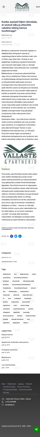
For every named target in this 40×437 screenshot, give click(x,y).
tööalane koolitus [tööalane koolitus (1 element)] (31, 316)
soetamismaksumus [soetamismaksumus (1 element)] (19, 309)
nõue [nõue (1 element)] (9, 298)
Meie (3, 384)
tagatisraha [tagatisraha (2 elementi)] (16, 312)
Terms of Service (23, 387)
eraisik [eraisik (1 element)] (34, 274)
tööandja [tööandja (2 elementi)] (5, 319)
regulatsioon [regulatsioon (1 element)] (6, 305)
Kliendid (29, 384)
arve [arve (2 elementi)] (15, 274)
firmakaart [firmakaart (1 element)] (6, 281)
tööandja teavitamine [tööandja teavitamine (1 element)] (17, 319)
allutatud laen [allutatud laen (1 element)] (7, 274)
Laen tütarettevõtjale (8, 365)
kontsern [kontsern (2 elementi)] (33, 288)
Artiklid (5, 257)
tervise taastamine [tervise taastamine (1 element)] (8, 316)
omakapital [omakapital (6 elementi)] (17, 298)
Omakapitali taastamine (9, 350)
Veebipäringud (7, 45)
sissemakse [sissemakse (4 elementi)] (6, 309)
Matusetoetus (6, 357)
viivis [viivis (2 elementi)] (28, 319)
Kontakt (6, 393)
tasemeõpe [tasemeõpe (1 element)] (26, 312)
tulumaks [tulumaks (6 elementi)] (19, 316)
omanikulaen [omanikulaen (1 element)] (27, 298)
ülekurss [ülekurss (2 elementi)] (25, 323)
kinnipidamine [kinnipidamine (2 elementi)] (7, 288)
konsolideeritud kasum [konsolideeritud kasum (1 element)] (20, 288)
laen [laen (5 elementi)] (4, 291)
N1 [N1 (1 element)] (4, 298)
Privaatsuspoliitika (10, 390)
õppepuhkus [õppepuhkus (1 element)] (16, 323)
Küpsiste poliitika (25, 390)
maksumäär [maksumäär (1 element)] (6, 295)
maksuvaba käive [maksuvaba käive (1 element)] (27, 295)
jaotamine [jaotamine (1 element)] (6, 284)
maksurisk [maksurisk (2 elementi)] (16, 295)
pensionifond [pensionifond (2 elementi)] (26, 302)
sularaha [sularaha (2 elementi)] (30, 309)
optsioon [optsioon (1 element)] (5, 302)
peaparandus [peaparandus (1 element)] (15, 302)
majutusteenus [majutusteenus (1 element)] (24, 291)
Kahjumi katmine (7, 335)
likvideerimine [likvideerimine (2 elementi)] (13, 291)
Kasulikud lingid (9, 387)
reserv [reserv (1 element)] (15, 305)
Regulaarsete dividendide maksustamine (15, 342)
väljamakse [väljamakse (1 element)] (6, 323)
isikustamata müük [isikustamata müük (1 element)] (28, 281)
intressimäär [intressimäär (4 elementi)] (16, 281)
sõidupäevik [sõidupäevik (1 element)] (6, 312)
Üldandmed (11, 384)
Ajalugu (21, 384)
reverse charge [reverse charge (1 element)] (25, 305)
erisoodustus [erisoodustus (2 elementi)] (6, 277)
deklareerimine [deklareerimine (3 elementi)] (24, 274)
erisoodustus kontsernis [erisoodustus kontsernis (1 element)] (21, 277)
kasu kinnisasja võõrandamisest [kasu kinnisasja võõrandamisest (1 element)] (21, 284)
